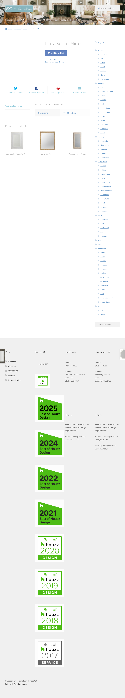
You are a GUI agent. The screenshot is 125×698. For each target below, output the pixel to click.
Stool (102, 133)
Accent (103, 166)
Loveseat (103, 265)
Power (105, 281)
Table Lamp (104, 157)
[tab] (17, 109)
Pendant (103, 149)
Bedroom (17, 29)
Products (9, 20)
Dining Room (102, 83)
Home (10, 29)
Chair (102, 256)
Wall (99, 306)
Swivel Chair (105, 302)
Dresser (103, 71)
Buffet (102, 95)
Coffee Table (105, 182)
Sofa (102, 294)
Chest (102, 67)
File (101, 232)
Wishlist (46, 20)
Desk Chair (104, 228)
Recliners (103, 273)
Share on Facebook (37, 95)
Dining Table (105, 112)
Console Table (105, 186)
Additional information (15, 109)
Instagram (41, 363)
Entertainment (106, 190)
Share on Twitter (16, 95)
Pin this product (58, 95)
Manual (106, 277)
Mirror (25, 29)
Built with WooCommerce (16, 684)
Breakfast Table (106, 91)
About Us (21, 20)
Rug (99, 244)
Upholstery (102, 248)
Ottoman (104, 207)
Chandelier (104, 141)
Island (102, 120)
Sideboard (104, 129)
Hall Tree (103, 203)
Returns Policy (60, 20)
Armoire (103, 54)
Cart (102, 104)
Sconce (103, 153)
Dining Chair (105, 108)
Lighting (101, 137)
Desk (102, 223)
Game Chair (104, 195)
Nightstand (104, 79)
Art (101, 310)
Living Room (102, 162)
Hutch (102, 116)
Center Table (105, 174)
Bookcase (104, 219)
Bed (101, 58)
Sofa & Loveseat (106, 298)
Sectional (104, 285)
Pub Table (104, 124)
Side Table (104, 211)
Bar (101, 87)
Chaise (103, 261)
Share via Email (79, 95)
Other (100, 240)
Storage (103, 236)
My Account (33, 20)
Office (100, 215)
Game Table (104, 199)
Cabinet (103, 100)
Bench (102, 63)
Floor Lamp (104, 145)
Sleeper (103, 289)
